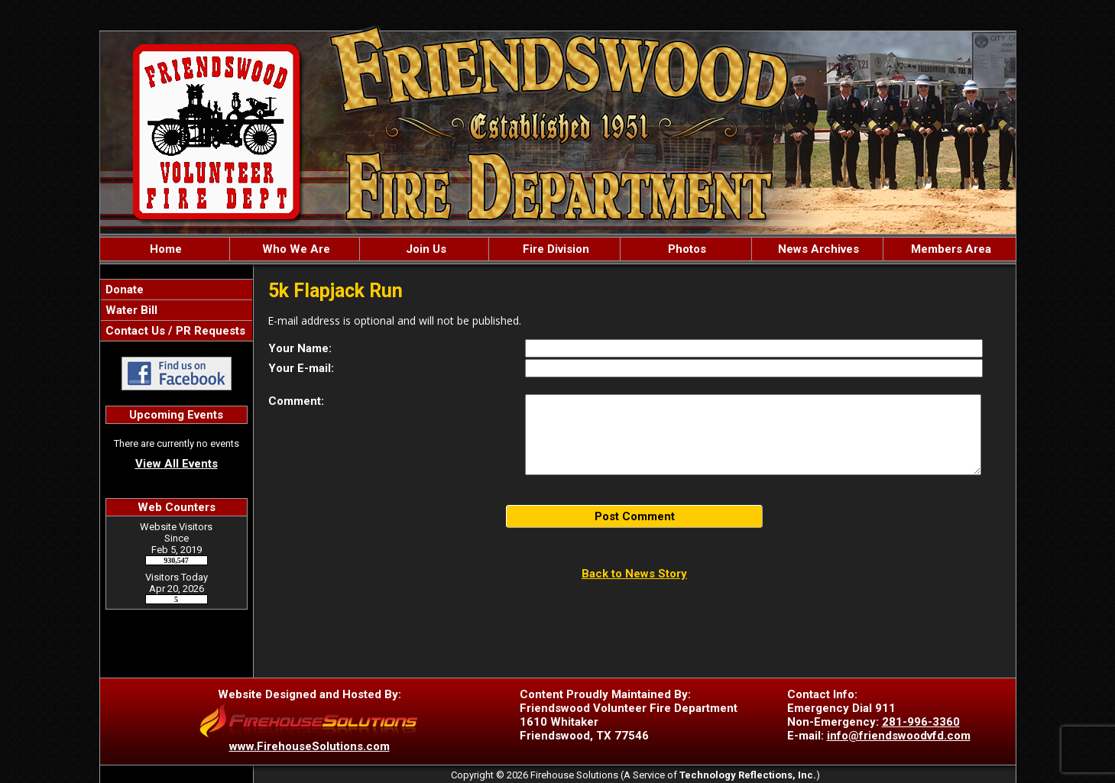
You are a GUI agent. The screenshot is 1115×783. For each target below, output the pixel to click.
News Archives (817, 249)
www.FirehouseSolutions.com (309, 746)
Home (164, 249)
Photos (685, 249)
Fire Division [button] (554, 249)
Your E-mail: (301, 368)
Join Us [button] (424, 249)
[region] (558, 249)
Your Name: (300, 348)
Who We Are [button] (294, 249)
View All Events (176, 464)
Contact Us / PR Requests (173, 331)
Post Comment (635, 516)
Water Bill (129, 310)
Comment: (296, 401)
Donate (123, 289)
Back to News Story (634, 574)
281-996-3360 (921, 722)
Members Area (949, 249)
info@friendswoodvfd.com (899, 736)
